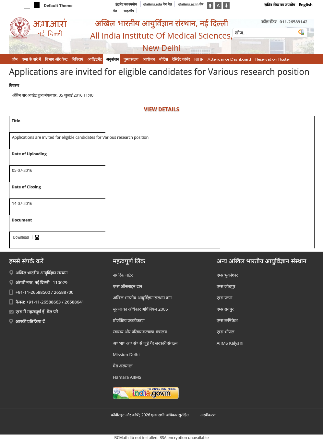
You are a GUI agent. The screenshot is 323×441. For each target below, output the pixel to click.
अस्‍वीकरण (208, 415)
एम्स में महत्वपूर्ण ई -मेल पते (37, 312)
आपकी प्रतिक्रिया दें (30, 321)
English (306, 4)
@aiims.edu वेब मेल (157, 4)
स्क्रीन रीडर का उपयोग (279, 4)
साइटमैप (129, 10)
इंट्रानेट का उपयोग (126, 4)
